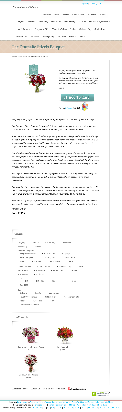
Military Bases (71, 402)
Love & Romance (24, 29)
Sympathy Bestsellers (28, 254)
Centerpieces (54, 293)
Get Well (82, 21)
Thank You (56, 21)
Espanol (85, 4)
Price (72, 36)
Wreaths (23, 261)
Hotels (56, 15)
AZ (41, 408)
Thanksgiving (47, 36)
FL (64, 408)
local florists (22, 402)
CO (52, 408)
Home (14, 56)
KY (93, 408)
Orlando (43, 405)
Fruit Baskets (37, 301)
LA (97, 408)
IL (79, 408)
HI (72, 408)
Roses (22, 301)
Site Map (60, 388)
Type (81, 36)
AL (33, 408)
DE (61, 408)
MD (105, 408)
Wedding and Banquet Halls (88, 402)
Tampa (51, 405)
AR (45, 408)
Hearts (70, 261)
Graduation (99, 29)
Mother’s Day (85, 29)
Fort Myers (71, 405)
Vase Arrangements (71, 297)
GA (68, 408)
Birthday (31, 21)
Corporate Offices (106, 402)
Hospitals (65, 15)
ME (101, 408)
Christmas (61, 36)
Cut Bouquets (50, 297)
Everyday (20, 21)
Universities (91, 15)
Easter (73, 29)
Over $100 (24, 285)
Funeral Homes (78, 15)
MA (109, 408)
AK (37, 408)
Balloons (23, 293)
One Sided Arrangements (29, 305)
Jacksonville (60, 405)
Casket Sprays (54, 261)
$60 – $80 (56, 281)
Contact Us (48, 388)
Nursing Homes (51, 402)
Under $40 (24, 281)
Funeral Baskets (50, 254)
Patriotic (34, 36)
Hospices (61, 402)
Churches (102, 15)
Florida (36, 405)
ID (75, 408)
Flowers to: (46, 15)
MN (117, 408)
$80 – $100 (72, 281)
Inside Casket (70, 257)
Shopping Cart (95, 4)
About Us (35, 388)
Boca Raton (102, 405)
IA (85, 408)
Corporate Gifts (42, 29)
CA (48, 408)
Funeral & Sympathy (99, 21)
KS (89, 408)
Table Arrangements (28, 257)
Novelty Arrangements (28, 297)
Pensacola (81, 405)
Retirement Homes (37, 402)
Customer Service (20, 388)
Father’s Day (22, 36)
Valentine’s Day (59, 29)
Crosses (37, 261)
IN (82, 408)
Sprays (67, 254)
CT (57, 408)
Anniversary (69, 21)
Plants (52, 301)
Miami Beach (91, 405)
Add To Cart (79, 97)
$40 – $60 (40, 281)
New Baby (43, 21)
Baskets (38, 293)
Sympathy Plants (50, 257)
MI (113, 408)
